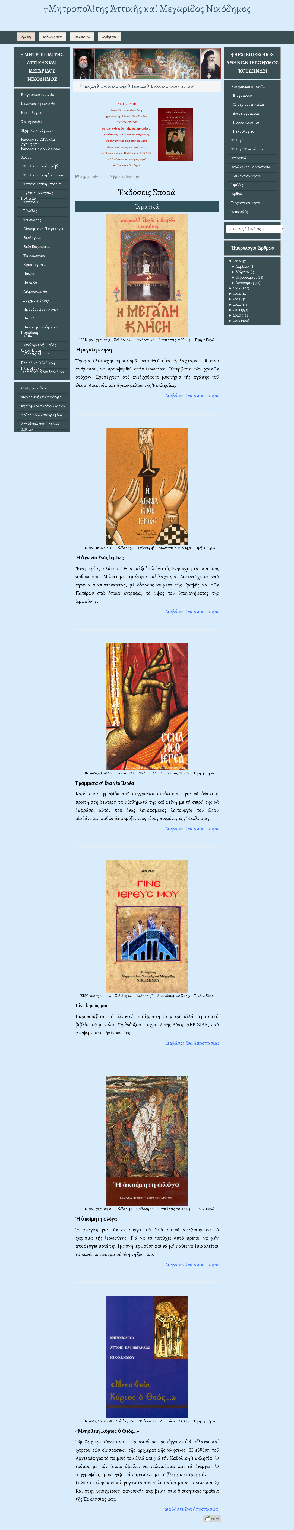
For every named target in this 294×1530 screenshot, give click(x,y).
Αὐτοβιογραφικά (245, 113)
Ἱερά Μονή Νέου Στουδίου (42, 372)
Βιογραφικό (241, 95)
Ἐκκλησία (30, 202)
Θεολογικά (31, 237)
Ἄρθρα (26, 157)
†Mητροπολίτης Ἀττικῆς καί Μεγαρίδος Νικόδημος (147, 8)
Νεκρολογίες (31, 112)
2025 (235, 288)
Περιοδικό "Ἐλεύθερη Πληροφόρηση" (38, 364)
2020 (235, 315)
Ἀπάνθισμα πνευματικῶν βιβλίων (40, 425)
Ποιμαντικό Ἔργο (245, 176)
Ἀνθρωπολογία (34, 291)
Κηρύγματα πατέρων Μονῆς (43, 406)
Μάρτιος (240, 272)
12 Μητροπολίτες (34, 388)
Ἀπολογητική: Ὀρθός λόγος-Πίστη (38, 346)
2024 (235, 293)
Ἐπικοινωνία (82, 37)
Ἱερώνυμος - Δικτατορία (250, 167)
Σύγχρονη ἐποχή (35, 300)
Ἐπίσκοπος (31, 219)
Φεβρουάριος (244, 277)
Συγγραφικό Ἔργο (245, 202)
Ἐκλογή (237, 140)
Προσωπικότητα (245, 122)
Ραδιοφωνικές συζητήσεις (41, 148)
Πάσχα (27, 273)
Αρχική (26, 37)
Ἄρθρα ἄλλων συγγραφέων (41, 415)
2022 (235, 304)
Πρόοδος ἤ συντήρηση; (40, 309)
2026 (235, 261)
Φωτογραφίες (31, 121)
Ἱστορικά (238, 158)
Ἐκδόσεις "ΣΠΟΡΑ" (35, 354)
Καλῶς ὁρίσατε (52, 37)
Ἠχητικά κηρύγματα (37, 130)
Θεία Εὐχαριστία (35, 246)
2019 (235, 320)
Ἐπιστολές (239, 211)
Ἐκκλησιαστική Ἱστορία (41, 184)
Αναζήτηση (109, 37)
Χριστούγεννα (33, 264)
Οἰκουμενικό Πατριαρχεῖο (43, 228)
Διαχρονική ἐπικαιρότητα (41, 397)
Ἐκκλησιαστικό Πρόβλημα (43, 166)
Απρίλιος (240, 266)
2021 (235, 309)
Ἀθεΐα (26, 336)
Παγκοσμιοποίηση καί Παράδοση (40, 329)
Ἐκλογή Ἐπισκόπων (247, 149)
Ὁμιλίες (237, 185)
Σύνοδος (29, 211)
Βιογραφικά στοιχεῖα (37, 94)
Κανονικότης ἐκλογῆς (38, 103)
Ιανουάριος (242, 282)
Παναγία (29, 282)
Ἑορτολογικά (33, 255)
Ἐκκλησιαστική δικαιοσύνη (43, 175)
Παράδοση (30, 318)
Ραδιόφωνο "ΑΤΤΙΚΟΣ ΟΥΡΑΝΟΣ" (38, 141)
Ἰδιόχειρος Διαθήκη (247, 104)
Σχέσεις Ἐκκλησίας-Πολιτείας (37, 194)
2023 (235, 299)
